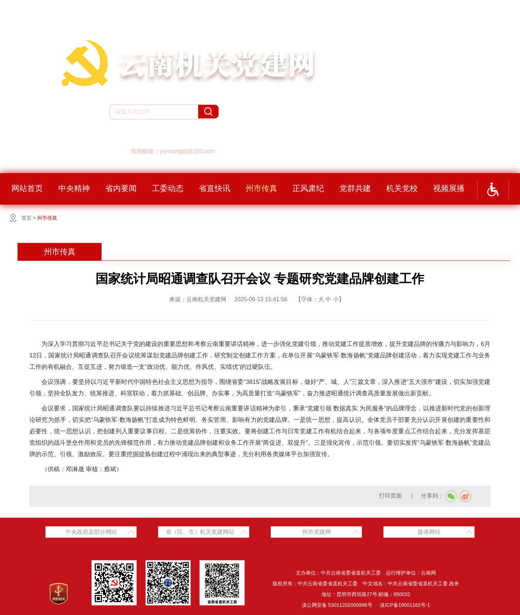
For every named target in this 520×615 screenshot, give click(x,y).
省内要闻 (121, 188)
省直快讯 (214, 188)
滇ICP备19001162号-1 (405, 605)
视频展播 (449, 188)
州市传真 (261, 188)
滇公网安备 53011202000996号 (337, 605)
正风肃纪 (308, 188)
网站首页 (27, 188)
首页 (26, 218)
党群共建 (355, 188)
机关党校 (402, 188)
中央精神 (74, 188)
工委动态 (167, 188)
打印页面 (391, 496)
